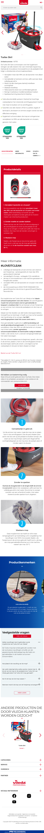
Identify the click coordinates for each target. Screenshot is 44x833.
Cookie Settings (22, 817)
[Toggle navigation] (2, 2)
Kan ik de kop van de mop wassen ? (14, 679)
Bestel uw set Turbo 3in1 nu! (11, 353)
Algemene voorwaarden (28, 814)
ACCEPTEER (22, 385)
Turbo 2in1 (22, 745)
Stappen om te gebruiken (37, 153)
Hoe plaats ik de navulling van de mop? (15, 663)
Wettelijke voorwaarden (15, 814)
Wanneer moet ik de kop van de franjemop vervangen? (20, 685)
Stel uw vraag (22, 636)
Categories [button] (5, 760)
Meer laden (22, 693)
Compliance (34, 815)
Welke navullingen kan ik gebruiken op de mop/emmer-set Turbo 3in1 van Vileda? (16, 643)
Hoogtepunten (7, 151)
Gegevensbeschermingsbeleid (15, 815)
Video (28, 151)
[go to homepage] (23, 2)
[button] (23, 54)
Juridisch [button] (5, 769)
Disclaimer (27, 815)
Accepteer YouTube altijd (22, 388)
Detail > (22, 748)
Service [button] (4, 764)
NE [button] (41, 2)
